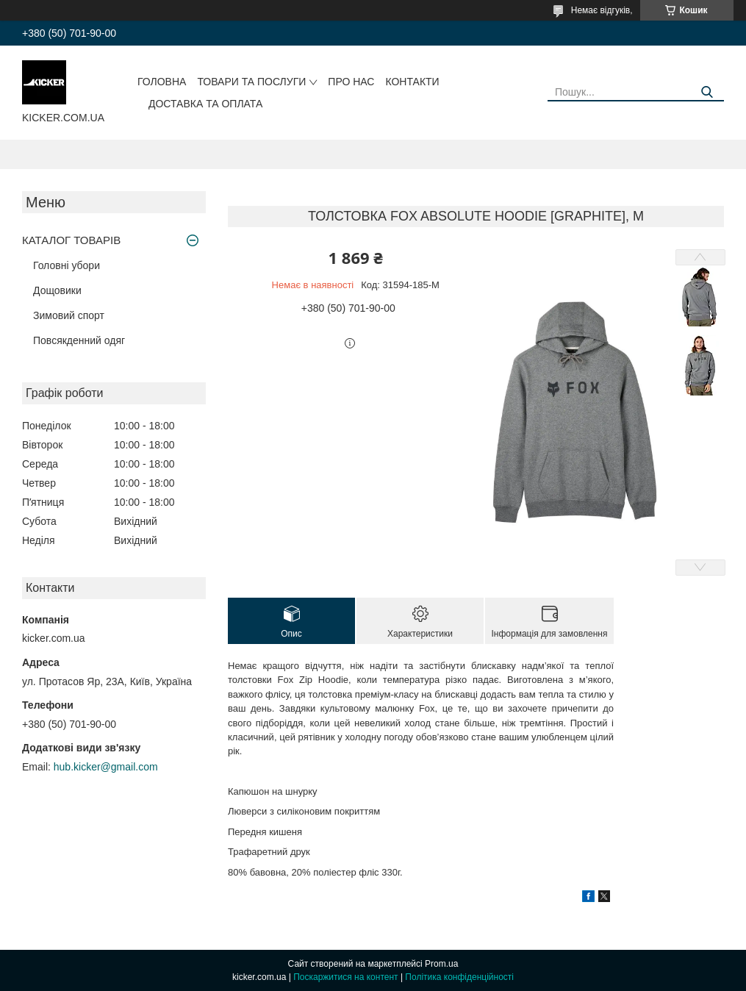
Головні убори (66, 265)
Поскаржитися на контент (345, 977)
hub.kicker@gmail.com (106, 767)
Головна (161, 81)
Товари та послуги (251, 81)
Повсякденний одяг (79, 340)
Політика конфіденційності (459, 977)
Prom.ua (441, 964)
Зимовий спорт (68, 315)
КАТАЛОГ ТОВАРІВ (71, 240)
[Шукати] (707, 92)
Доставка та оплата (205, 104)
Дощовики (57, 290)
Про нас (351, 81)
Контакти (412, 81)
